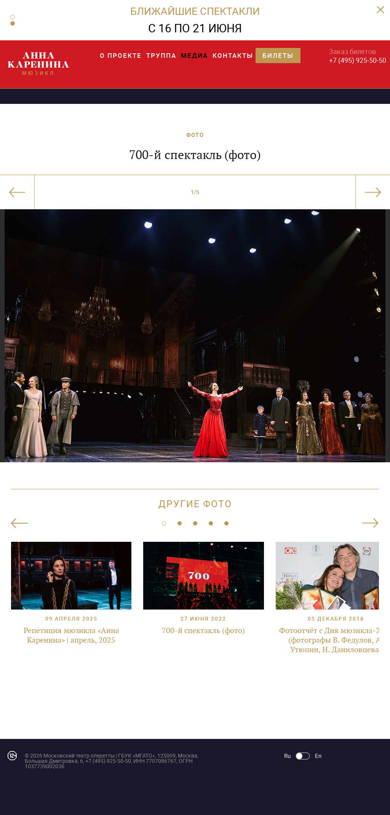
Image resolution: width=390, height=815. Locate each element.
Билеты (278, 55)
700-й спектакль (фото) (203, 630)
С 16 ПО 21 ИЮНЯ (195, 28)
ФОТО (195, 134)
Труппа (161, 55)
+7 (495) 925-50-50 (357, 60)
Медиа (194, 55)
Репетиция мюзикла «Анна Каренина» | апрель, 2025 (71, 635)
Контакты (233, 55)
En (318, 755)
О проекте (121, 55)
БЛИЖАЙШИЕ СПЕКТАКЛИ (195, 11)
